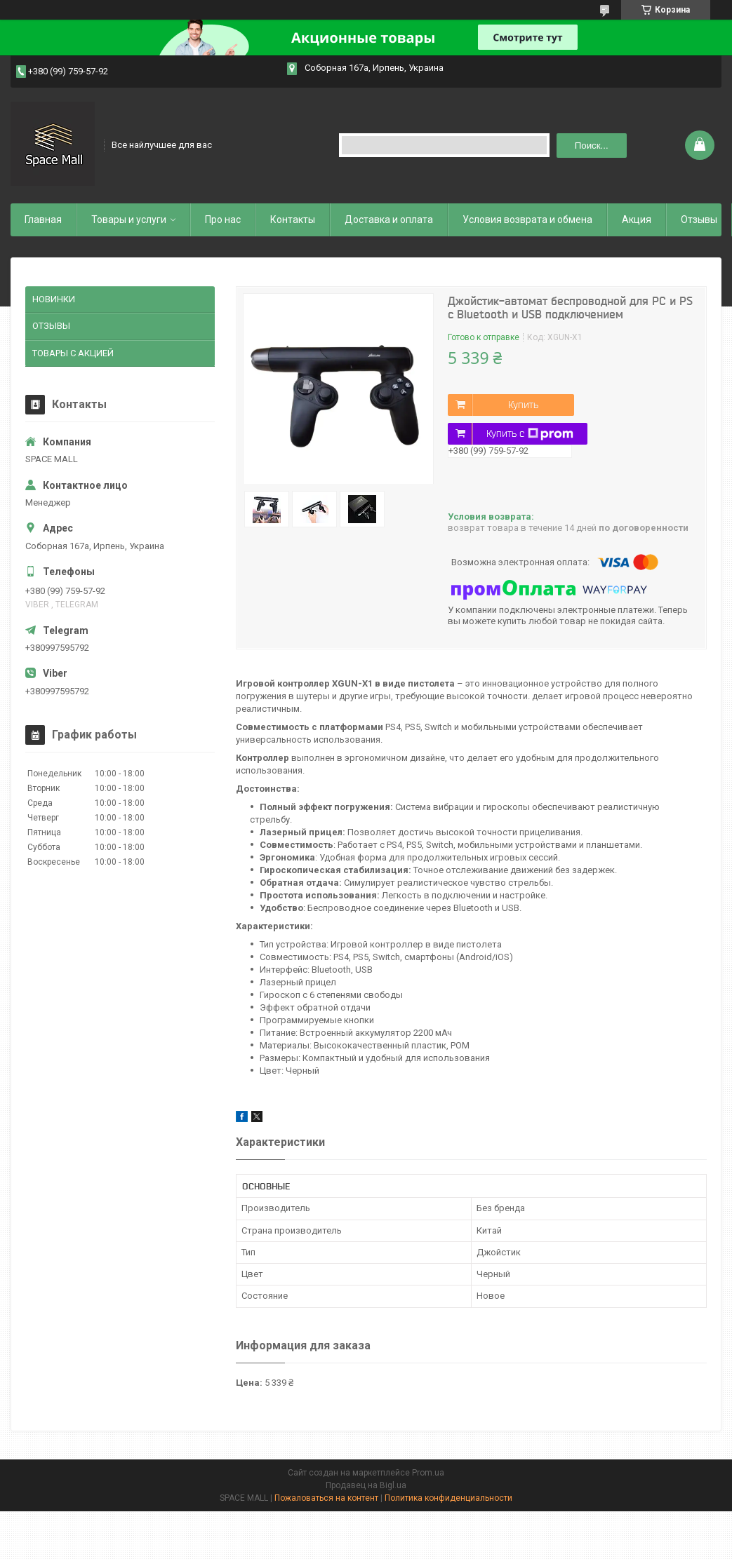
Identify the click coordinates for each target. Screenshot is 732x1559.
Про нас (223, 219)
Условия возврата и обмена (527, 219)
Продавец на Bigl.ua (366, 1485)
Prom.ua (428, 1473)
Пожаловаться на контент (326, 1498)
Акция (636, 219)
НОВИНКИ (53, 299)
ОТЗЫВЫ (51, 325)
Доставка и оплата (389, 219)
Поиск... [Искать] (591, 145)
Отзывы (699, 219)
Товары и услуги (128, 219)
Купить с (529, 434)
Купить (523, 404)
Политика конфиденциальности (448, 1498)
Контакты (292, 219)
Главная (43, 219)
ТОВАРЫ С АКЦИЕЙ (73, 353)
